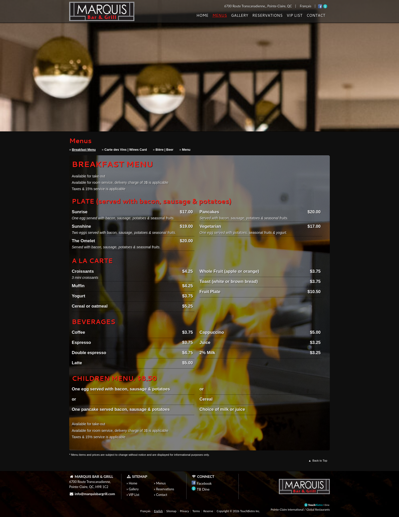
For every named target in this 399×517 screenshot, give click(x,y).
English (158, 511)
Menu (186, 149)
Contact (315, 15)
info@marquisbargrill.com (92, 494)
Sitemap (171, 511)
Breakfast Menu (84, 149)
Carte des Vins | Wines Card (125, 149)
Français (145, 511)
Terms (196, 511)
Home (202, 15)
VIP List (294, 15)
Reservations (267, 15)
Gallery (239, 15)
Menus (219, 15)
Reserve (208, 511)
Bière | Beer (164, 149)
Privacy (184, 511)
